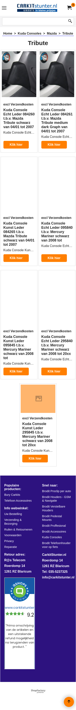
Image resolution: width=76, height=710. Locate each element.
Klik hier (16, 144)
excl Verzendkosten (18, 104)
